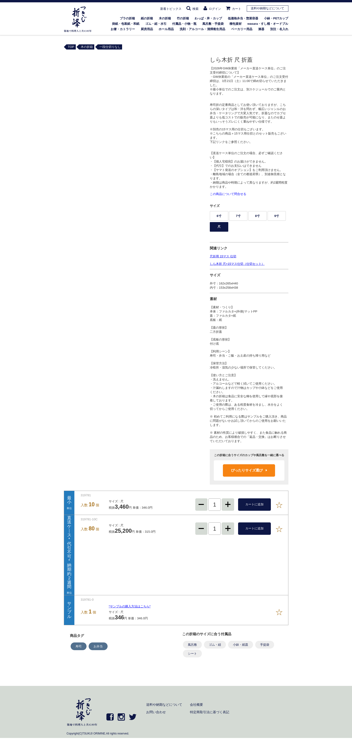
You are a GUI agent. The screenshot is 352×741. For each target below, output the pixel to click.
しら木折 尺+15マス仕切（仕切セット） (237, 264)
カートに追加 (254, 504)
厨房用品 (147, 29)
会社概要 (196, 704)
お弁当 (98, 646)
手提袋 (264, 644)
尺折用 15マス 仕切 (223, 256)
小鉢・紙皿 (240, 644)
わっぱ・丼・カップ (208, 18)
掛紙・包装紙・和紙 (125, 23)
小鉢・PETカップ (276, 18)
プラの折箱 (127, 18)
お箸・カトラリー (123, 29)
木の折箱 (165, 18)
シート (192, 653)
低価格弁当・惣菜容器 (243, 18)
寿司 (79, 646)
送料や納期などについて (267, 8)
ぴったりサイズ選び (249, 470)
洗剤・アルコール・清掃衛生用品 (202, 29)
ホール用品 (166, 29)
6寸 (219, 216)
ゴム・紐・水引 (156, 23)
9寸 (276, 216)
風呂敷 (192, 644)
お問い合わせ (156, 712)
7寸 (238, 216)
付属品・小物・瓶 (184, 23)
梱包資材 (235, 23)
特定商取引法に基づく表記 (209, 712)
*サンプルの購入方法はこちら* (130, 606)
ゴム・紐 (215, 644)
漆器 (261, 29)
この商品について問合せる (228, 194)
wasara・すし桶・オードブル (267, 23)
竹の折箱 (183, 18)
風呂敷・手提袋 (213, 23)
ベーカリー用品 (241, 29)
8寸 (257, 216)
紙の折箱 (147, 18)
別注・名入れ (279, 29)
